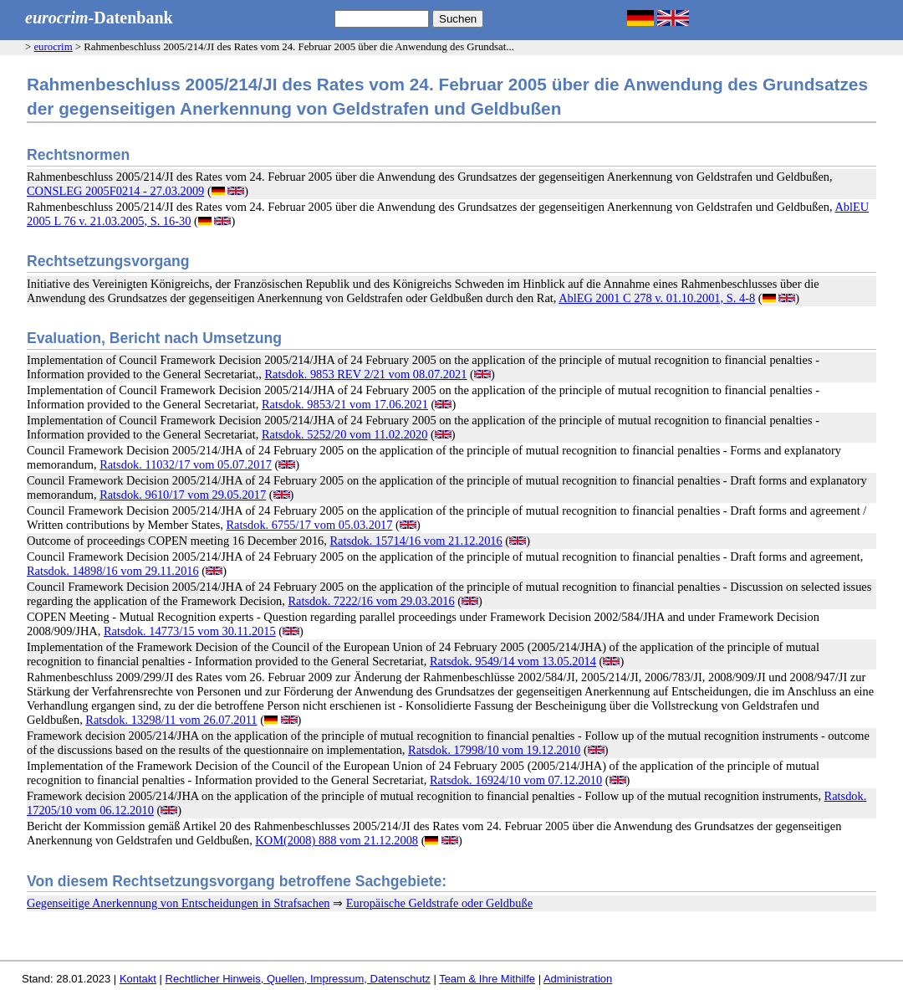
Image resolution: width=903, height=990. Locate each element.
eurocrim (52, 47)
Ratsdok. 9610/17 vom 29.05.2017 (182, 494)
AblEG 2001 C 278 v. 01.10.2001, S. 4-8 (657, 298)
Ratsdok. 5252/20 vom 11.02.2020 (345, 434)
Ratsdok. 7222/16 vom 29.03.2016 (371, 601)
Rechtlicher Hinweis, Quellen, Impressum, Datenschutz (298, 978)
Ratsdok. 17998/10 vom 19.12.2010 (494, 750)
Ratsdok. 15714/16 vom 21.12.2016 (415, 540)
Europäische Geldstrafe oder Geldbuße (439, 903)
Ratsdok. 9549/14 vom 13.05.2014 (513, 661)
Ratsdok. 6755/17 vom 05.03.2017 (309, 524)
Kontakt (138, 978)
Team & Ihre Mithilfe (487, 978)
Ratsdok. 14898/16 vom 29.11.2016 (113, 570)
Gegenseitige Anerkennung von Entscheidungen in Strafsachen (178, 903)
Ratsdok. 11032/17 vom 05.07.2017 (185, 464)
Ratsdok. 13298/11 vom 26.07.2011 (171, 719)
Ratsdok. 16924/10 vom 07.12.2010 (516, 780)
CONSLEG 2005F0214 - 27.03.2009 (115, 190)
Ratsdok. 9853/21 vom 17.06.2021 (345, 404)
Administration (577, 978)
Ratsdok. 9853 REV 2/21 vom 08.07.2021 (366, 374)
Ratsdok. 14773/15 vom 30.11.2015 (190, 631)
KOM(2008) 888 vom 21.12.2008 (336, 840)
